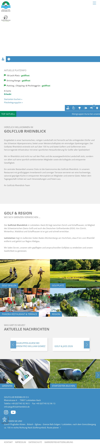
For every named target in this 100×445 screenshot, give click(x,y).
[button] (13, 344)
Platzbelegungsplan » (13, 102)
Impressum (20, 442)
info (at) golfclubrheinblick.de (17, 406)
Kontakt (8, 442)
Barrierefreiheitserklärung (59, 442)
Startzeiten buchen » (13, 99)
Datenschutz (35, 442)
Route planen (54, 427)
